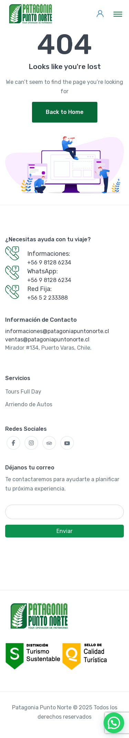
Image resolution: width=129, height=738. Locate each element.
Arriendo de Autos (28, 404)
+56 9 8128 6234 (49, 262)
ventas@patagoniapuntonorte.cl (47, 339)
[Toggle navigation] (118, 14)
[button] (114, 722)
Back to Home (65, 112)
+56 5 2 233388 (47, 297)
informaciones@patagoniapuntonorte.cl (57, 331)
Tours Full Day (23, 391)
